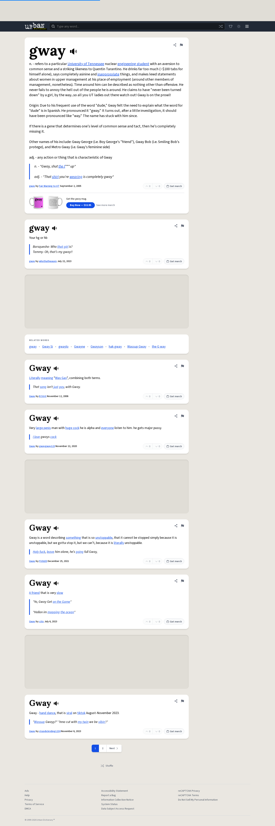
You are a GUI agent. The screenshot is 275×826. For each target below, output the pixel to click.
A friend (34, 593)
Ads (27, 791)
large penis (43, 428)
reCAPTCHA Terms (188, 795)
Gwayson (97, 346)
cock (53, 437)
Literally (34, 378)
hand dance (47, 713)
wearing (76, 176)
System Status (109, 804)
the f (61, 166)
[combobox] (137, 26)
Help (27, 795)
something (73, 537)
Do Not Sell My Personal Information (198, 800)
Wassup (39, 722)
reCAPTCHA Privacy (189, 791)
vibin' (102, 722)
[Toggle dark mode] (238, 26)
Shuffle (106, 766)
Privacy (29, 800)
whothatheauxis (48, 261)
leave (50, 551)
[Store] (230, 26)
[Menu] (247, 26)
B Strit (42, 396)
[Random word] (220, 26)
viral (69, 713)
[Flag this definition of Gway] (182, 366)
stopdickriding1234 (49, 731)
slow (60, 593)
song (43, 387)
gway (32, 186)
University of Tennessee (86, 63)
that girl (62, 246)
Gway (32, 396)
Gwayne (79, 346)
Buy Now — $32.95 (80, 205)
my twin (83, 722)
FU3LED (43, 561)
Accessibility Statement (114, 791)
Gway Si (47, 346)
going (80, 551)
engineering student (133, 63)
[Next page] (114, 748)
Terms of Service (34, 804)
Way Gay (61, 378)
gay (61, 387)
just (55, 387)
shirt (55, 176)
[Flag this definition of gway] (181, 45)
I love (36, 437)
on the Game (61, 601)
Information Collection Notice (117, 800)
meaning (47, 378)
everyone (107, 428)
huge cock (72, 428)
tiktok (81, 713)
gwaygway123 (47, 446)
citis (41, 621)
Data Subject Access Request (117, 809)
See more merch (105, 205)
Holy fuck (39, 551)
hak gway (115, 346)
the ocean (67, 612)
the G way (159, 346)
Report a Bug (108, 795)
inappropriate (108, 74)
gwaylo (63, 346)
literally (119, 543)
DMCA (28, 809)
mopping (54, 612)
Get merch (174, 186)
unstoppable (103, 537)
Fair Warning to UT (49, 186)
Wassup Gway (136, 346)
